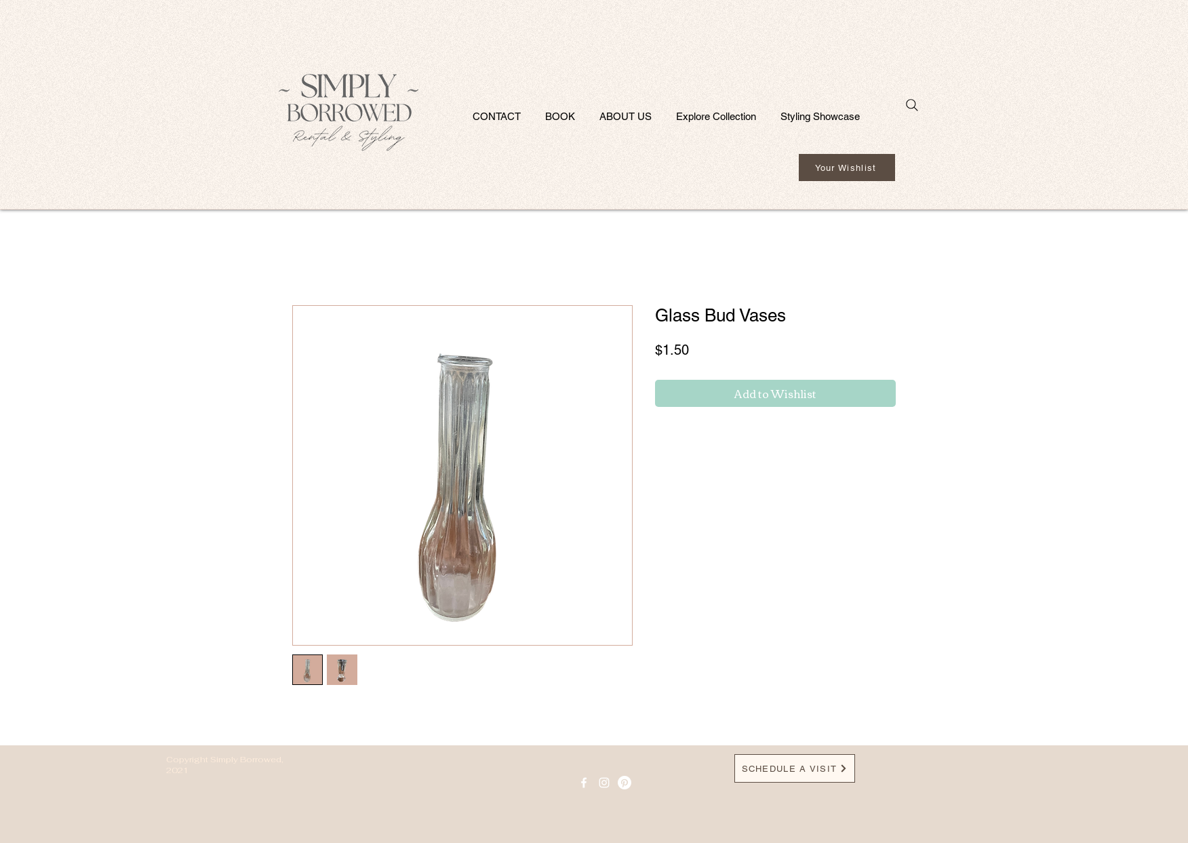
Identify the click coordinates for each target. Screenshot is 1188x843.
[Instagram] (604, 782)
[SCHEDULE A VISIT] (794, 768)
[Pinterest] (624, 782)
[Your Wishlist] (847, 167)
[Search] (912, 105)
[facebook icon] (584, 782)
